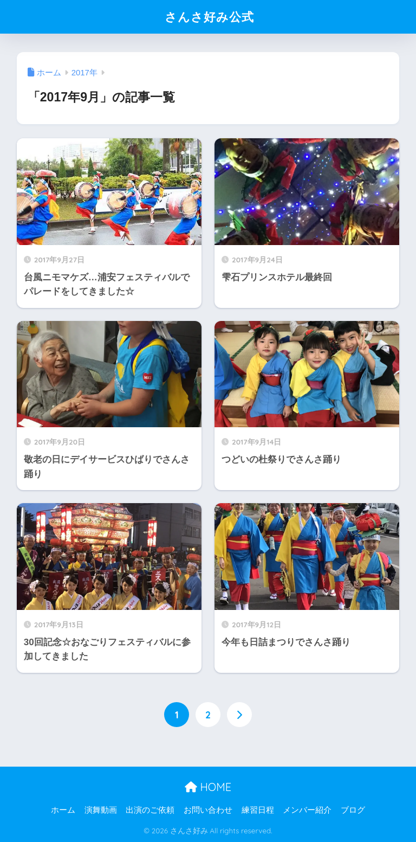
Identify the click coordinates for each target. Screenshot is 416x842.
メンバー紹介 (307, 810)
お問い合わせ (208, 810)
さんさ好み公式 (209, 16)
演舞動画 (100, 810)
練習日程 (258, 810)
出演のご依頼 (150, 810)
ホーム (63, 810)
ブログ (353, 810)
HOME (208, 787)
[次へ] (239, 714)
